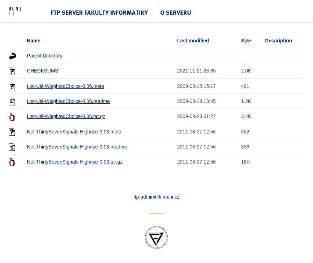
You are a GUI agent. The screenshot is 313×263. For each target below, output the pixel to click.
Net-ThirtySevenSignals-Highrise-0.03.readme (77, 147)
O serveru (175, 12)
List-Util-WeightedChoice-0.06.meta (65, 86)
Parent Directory (44, 55)
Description (278, 40)
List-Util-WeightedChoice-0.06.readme (68, 101)
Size (246, 40)
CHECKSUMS (42, 71)
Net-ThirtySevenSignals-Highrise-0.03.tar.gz (74, 162)
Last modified (193, 40)
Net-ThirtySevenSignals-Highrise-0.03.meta (74, 131)
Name (33, 40)
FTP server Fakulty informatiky (99, 12)
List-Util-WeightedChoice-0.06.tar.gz (66, 116)
